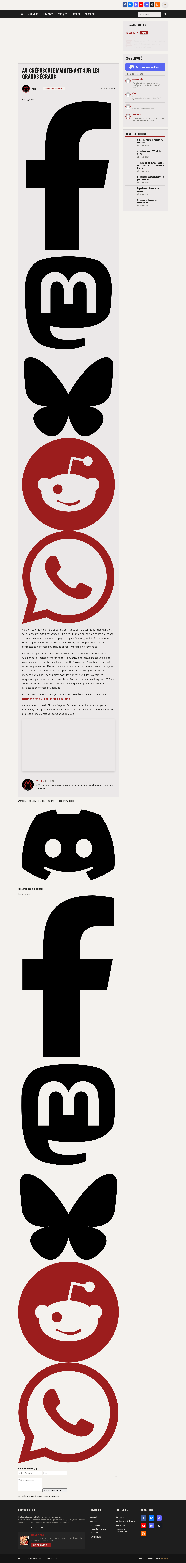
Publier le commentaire (55, 1490)
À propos (23, 1528)
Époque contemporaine (53, 88)
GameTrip (120, 1525)
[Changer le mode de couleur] (165, 4)
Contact (34, 1528)
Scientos (120, 1517)
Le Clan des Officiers (125, 1521)
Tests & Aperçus (98, 1529)
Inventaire (95, 1525)
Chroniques (95, 1536)
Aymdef (164, 1558)
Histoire (76, 14)
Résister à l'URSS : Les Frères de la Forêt (46, 698)
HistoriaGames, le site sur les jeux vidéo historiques (38, 4)
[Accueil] (22, 14)
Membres (45, 1528)
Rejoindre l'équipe (41, 1545)
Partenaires (57, 1528)
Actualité (33, 14)
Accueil (93, 1517)
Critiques (62, 14)
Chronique (90, 14)
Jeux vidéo (48, 14)
